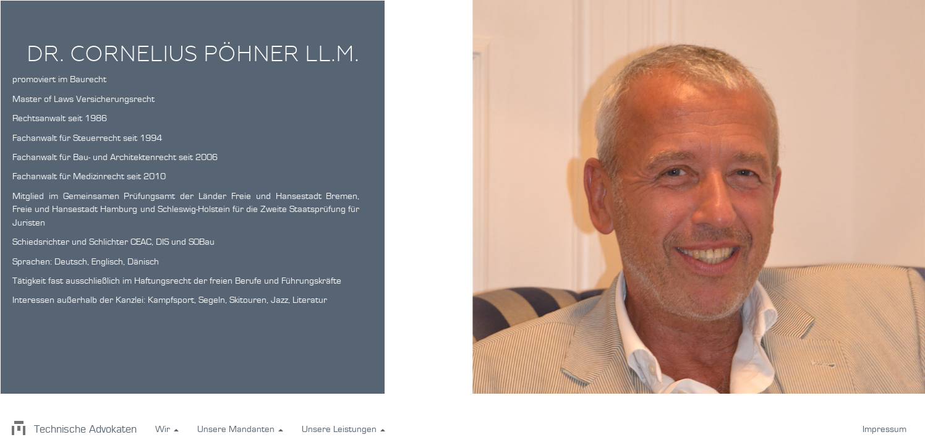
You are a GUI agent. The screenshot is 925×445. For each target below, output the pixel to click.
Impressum (884, 429)
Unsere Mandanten (240, 429)
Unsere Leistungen (343, 429)
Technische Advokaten (73, 430)
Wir (167, 429)
